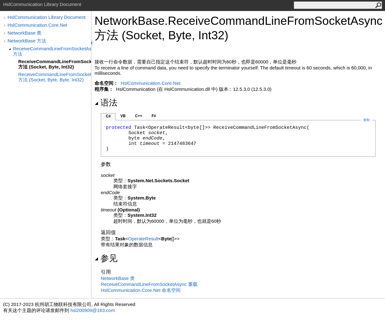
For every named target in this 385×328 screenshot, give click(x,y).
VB (123, 116)
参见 (106, 258)
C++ (138, 116)
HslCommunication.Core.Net (37, 25)
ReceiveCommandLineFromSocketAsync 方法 (52, 51)
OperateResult (143, 238)
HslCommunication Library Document (46, 17)
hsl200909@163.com (92, 310)
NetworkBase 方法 (27, 40)
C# (108, 116)
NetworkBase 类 (24, 33)
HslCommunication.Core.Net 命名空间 (141, 290)
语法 (106, 102)
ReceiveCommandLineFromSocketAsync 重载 (149, 284)
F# (154, 116)
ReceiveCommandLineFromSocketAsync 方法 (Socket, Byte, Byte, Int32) (54, 77)
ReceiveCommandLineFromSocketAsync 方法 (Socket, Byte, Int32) (54, 64)
